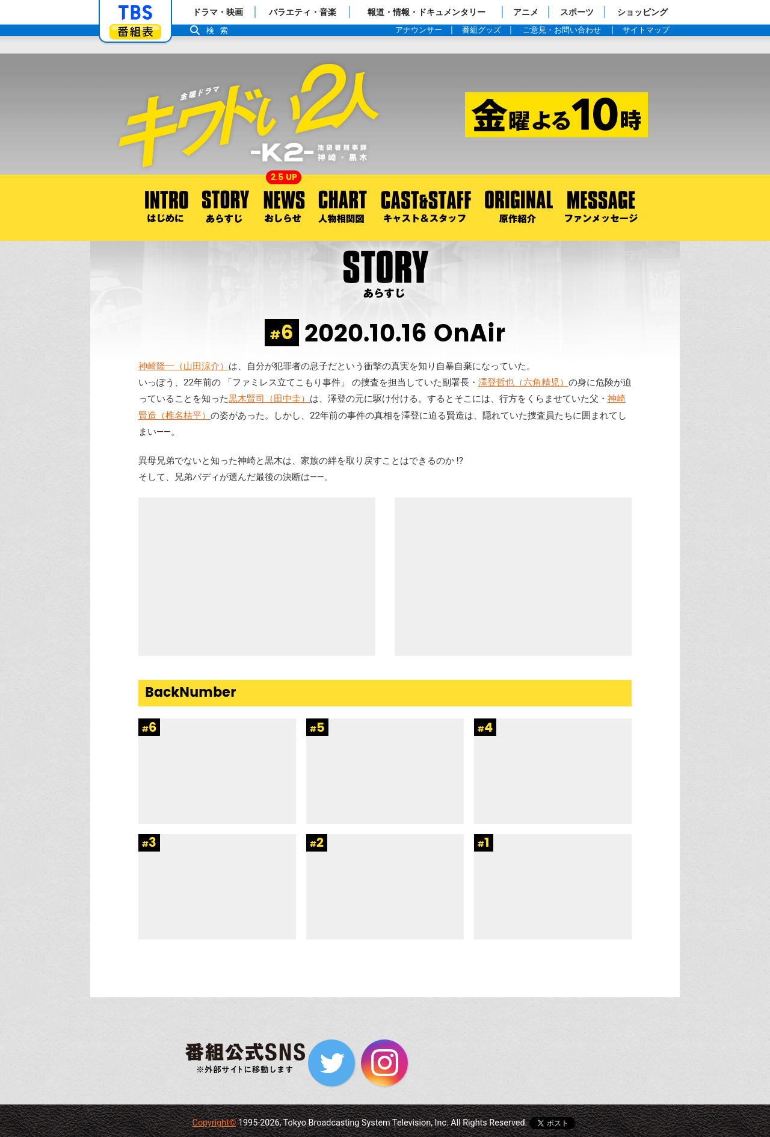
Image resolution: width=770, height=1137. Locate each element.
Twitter (331, 1062)
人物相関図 (343, 208)
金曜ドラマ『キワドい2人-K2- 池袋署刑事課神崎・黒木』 (385, 114)
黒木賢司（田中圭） (269, 398)
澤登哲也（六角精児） (523, 382)
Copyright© (214, 1123)
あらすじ (225, 208)
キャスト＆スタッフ (426, 208)
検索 (220, 30)
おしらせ (284, 208)
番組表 (135, 31)
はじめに (161, 208)
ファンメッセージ (600, 208)
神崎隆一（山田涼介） (183, 366)
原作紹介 (518, 208)
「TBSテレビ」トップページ (135, 12)
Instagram (384, 1062)
